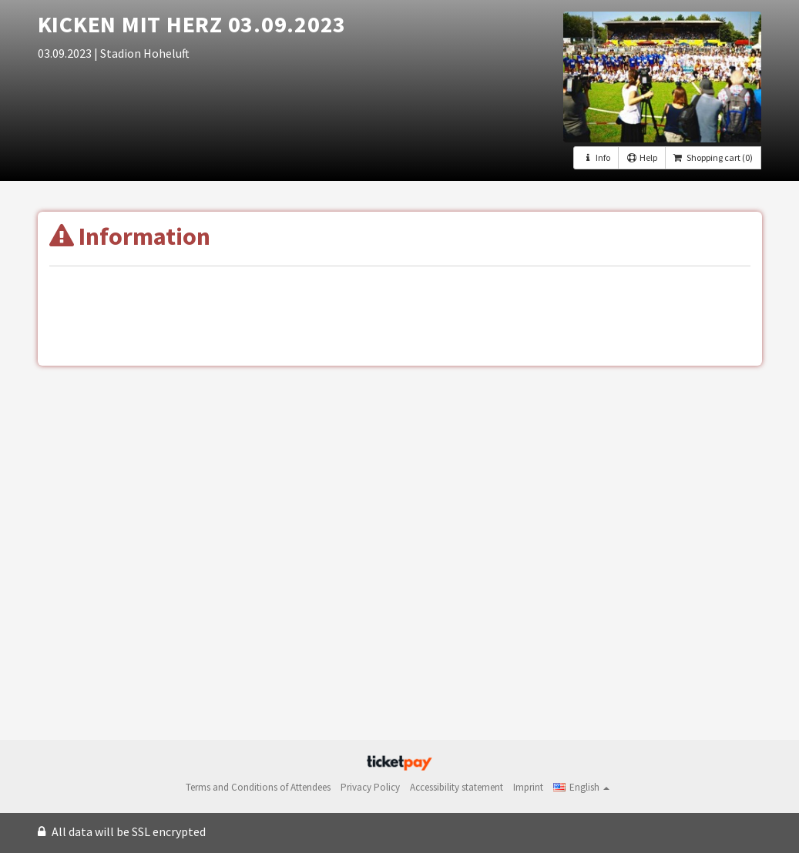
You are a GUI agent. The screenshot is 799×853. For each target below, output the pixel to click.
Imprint (528, 787)
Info (595, 157)
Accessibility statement (456, 787)
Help (641, 157)
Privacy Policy (370, 787)
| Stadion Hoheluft (142, 53)
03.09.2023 (66, 53)
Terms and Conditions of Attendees (258, 787)
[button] (581, 787)
